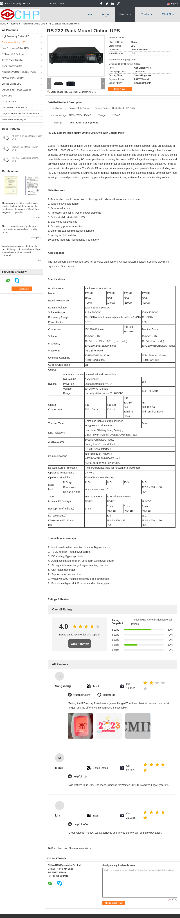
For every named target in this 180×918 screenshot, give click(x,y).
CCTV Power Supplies (12, 60)
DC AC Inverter (9, 101)
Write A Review (80, 643)
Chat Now (168, 14)
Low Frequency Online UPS (15, 48)
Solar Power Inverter (12, 66)
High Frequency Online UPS (15, 36)
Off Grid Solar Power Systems (16, 90)
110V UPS (7, 95)
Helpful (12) (80, 776)
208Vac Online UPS (11, 84)
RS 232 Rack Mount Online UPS (80, 92)
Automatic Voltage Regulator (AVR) (19, 72)
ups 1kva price (61, 848)
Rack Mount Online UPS (33, 23)
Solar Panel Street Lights (14, 119)
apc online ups (86, 848)
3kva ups (73, 848)
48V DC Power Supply (12, 78)
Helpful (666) (81, 824)
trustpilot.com (81, 694)
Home (88, 14)
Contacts (146, 14)
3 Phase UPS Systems (13, 54)
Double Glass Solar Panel (14, 107)
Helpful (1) (109, 694)
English (175, 3)
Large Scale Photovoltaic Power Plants (20, 113)
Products (125, 14)
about (106, 14)
